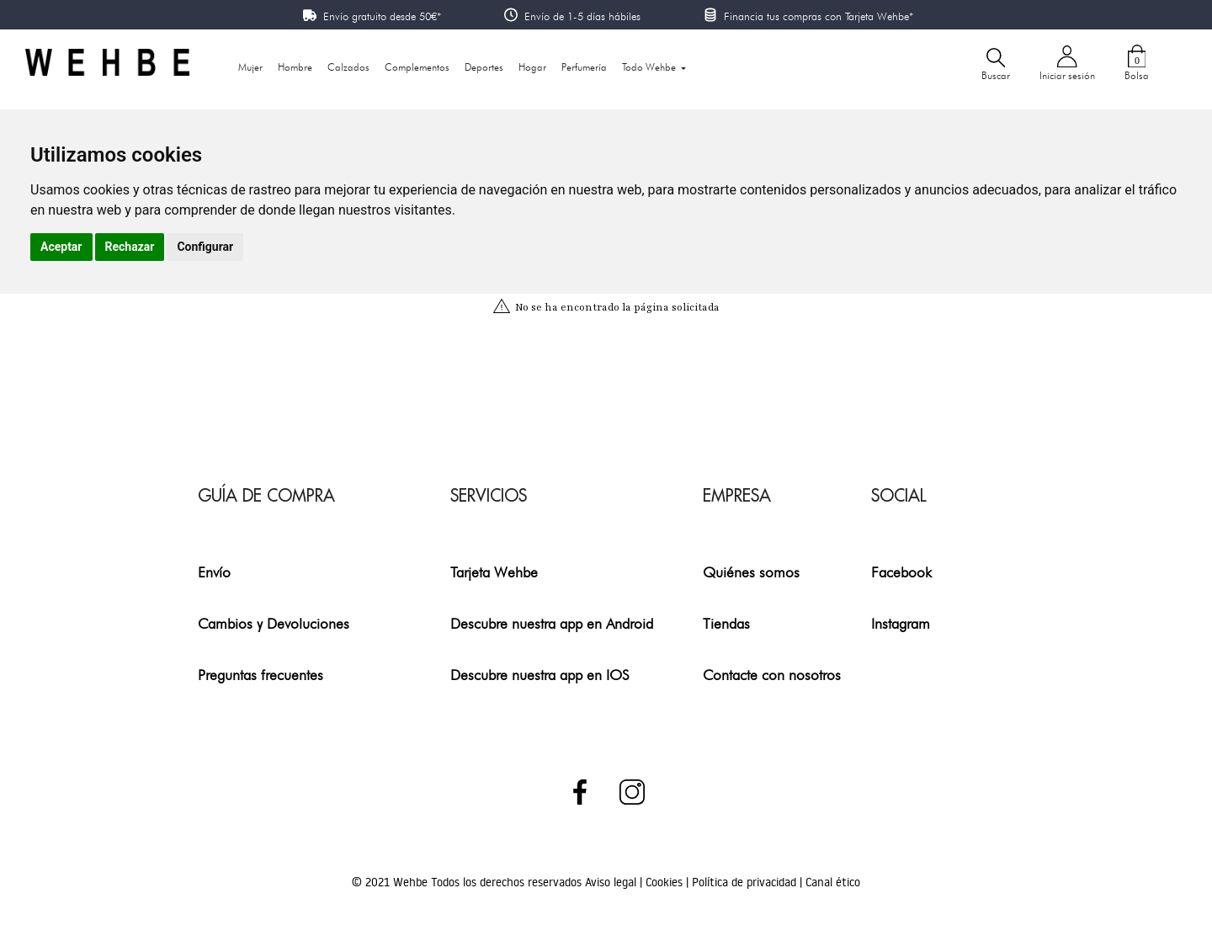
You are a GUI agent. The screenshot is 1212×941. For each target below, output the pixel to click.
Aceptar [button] (61, 246)
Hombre (295, 67)
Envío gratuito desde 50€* (382, 16)
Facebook (901, 572)
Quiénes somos (751, 572)
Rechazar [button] (130, 246)
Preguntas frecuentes (260, 674)
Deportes (484, 67)
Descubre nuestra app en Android (551, 623)
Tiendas (726, 623)
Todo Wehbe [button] (650, 67)
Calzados (348, 67)
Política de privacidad (746, 882)
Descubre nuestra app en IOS (540, 674)
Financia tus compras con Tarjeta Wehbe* (818, 16)
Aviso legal (612, 882)
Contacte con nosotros (772, 674)
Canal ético (832, 882)
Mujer (250, 67)
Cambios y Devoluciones (273, 623)
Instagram (900, 623)
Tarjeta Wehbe (494, 572)
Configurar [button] (205, 246)
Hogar (532, 67)
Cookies (666, 882)
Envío (214, 572)
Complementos (417, 67)
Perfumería (584, 67)
